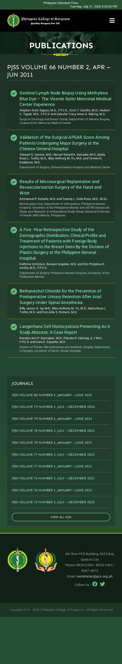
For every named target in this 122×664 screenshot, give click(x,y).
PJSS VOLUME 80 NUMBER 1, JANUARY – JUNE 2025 (52, 395)
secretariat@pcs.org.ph (95, 576)
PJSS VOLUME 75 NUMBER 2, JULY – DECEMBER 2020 (53, 502)
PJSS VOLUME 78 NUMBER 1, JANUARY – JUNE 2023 (52, 443)
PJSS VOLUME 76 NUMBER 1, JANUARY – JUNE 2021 (52, 490)
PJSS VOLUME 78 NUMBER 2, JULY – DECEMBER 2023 (53, 431)
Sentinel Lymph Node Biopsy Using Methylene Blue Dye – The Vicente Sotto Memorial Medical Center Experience (65, 98)
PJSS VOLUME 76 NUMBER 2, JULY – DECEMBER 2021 (53, 478)
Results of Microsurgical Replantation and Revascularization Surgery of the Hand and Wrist (60, 187)
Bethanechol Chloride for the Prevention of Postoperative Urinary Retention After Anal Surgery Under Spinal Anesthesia (60, 297)
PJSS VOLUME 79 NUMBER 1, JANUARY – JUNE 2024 (52, 419)
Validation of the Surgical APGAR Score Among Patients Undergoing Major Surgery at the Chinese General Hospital (64, 143)
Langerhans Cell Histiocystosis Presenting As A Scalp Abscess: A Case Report (65, 329)
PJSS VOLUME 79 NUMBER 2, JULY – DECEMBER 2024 (53, 407)
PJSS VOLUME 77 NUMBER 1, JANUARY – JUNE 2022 (52, 466)
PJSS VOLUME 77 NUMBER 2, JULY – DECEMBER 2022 (53, 455)
